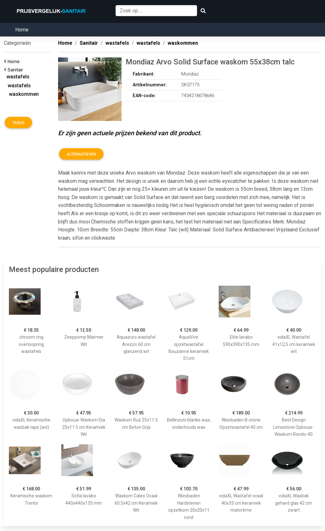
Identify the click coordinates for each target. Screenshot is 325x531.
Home (22, 30)
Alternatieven (81, 154)
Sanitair (16, 69)
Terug (18, 123)
